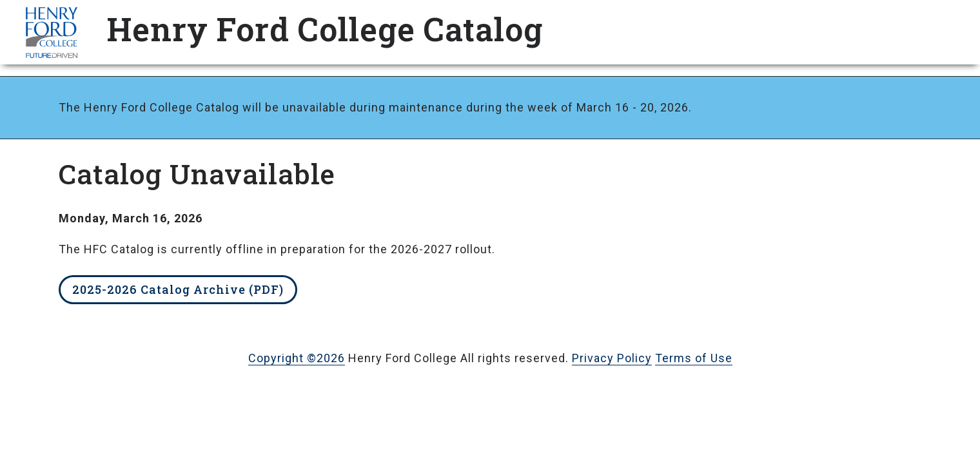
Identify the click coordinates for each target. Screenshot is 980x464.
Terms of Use (693, 358)
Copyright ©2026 (296, 358)
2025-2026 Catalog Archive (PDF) (178, 289)
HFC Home (51, 32)
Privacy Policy (612, 358)
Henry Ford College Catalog (325, 29)
